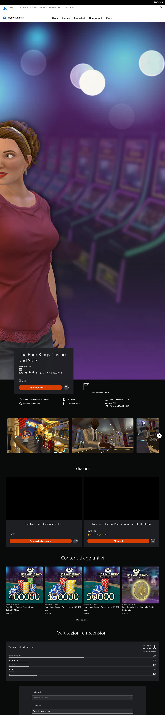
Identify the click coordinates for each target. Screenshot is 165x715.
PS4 (24, 8)
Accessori (42, 8)
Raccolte (66, 15)
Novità (51, 8)
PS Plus (32, 8)
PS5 (18, 8)
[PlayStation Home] (4, 7)
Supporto (68, 8)
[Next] (159, 433)
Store (59, 8)
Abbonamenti (95, 15)
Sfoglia (109, 15)
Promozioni (79, 15)
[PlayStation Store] (14, 15)
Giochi (11, 8)
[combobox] (82, 695)
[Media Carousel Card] (38, 433)
